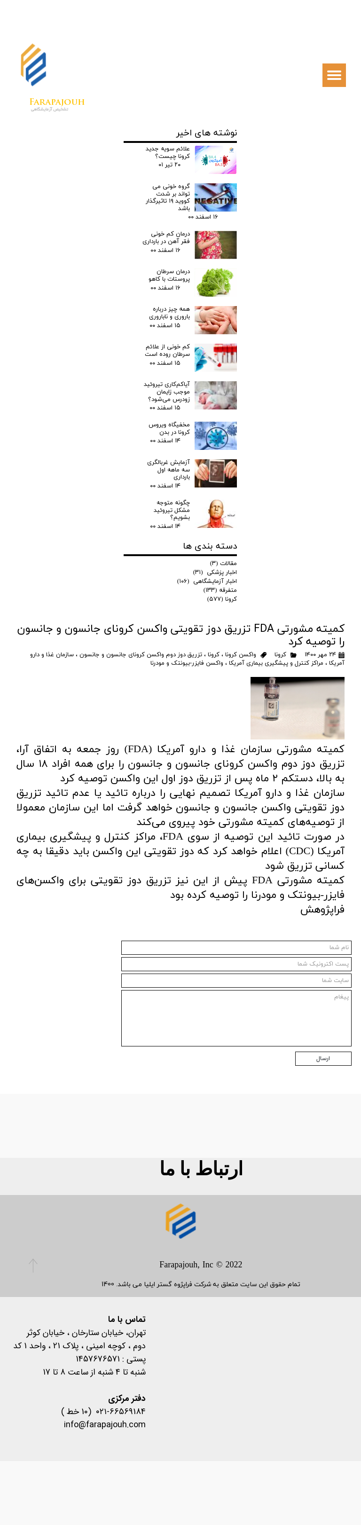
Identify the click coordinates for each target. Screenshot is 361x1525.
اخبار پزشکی (215, 572)
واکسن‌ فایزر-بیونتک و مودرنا (186, 663)
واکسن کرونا (240, 655)
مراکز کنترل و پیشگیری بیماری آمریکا (276, 663)
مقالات (223, 563)
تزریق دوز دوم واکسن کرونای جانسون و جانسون (140, 655)
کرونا (280, 655)
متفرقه (220, 590)
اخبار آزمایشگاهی (207, 581)
